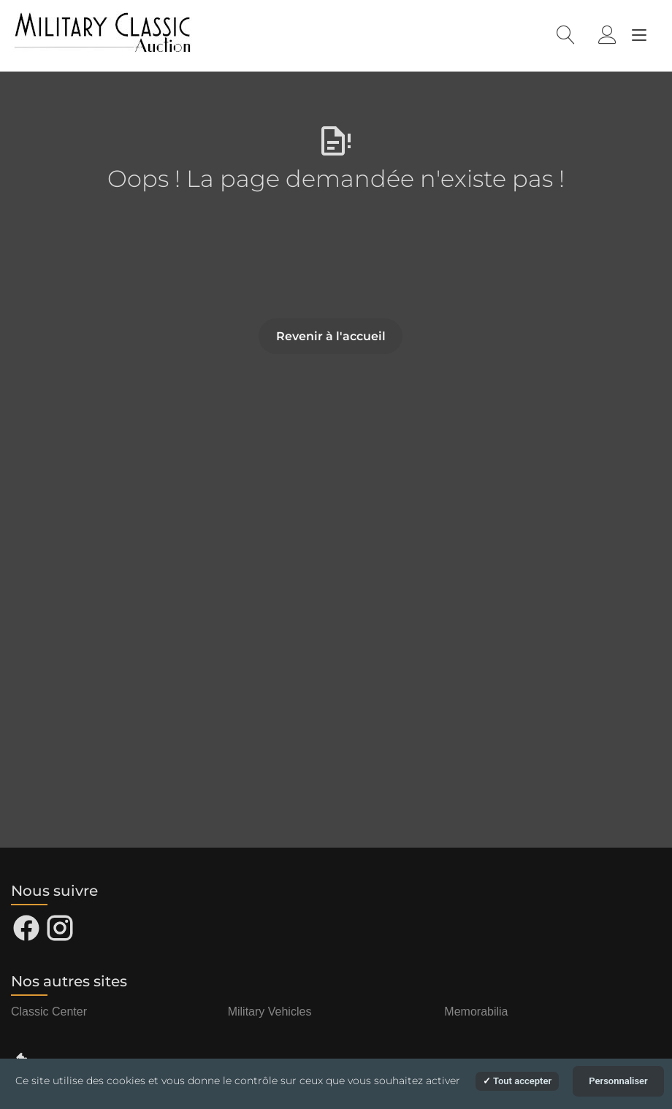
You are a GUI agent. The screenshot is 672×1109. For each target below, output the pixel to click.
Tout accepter (517, 1080)
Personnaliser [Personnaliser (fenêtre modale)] (618, 1080)
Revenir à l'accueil (331, 336)
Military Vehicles (270, 1011)
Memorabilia (476, 1011)
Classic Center (49, 1011)
